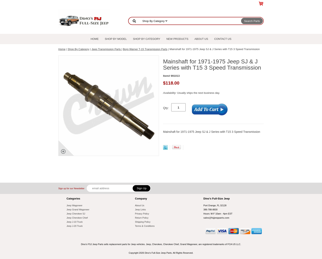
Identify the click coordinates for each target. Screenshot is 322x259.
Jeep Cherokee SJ (76, 213)
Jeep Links (140, 209)
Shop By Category (146, 38)
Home (95, 38)
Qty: (166, 108)
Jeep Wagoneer (74, 205)
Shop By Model (116, 38)
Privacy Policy (142, 213)
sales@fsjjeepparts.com (216, 218)
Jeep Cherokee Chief (77, 218)
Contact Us (222, 38)
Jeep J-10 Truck (75, 222)
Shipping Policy (142, 222)
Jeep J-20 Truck (75, 226)
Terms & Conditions (144, 226)
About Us (201, 38)
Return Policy (141, 218)
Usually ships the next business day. (191, 92)
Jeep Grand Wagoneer (78, 209)
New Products (177, 38)
